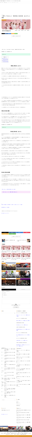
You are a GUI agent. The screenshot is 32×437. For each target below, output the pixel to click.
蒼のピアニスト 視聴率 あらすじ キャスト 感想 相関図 (23, 361)
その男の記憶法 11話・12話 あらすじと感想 (9, 355)
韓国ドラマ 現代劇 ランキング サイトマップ (12, 432)
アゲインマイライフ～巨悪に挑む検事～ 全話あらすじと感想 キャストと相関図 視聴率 (23, 369)
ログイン (17, 401)
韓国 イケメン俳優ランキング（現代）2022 (5, 433)
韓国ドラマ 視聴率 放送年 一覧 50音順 (26, 433)
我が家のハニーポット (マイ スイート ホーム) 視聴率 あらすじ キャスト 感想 (23, 357)
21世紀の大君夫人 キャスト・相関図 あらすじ (22, 340)
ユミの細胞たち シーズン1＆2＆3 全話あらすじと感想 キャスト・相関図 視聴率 (23, 381)
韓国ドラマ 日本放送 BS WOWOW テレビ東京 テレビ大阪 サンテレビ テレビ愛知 (12, 204)
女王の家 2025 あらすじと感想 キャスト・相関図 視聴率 (23, 417)
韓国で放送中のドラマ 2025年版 (5, 207)
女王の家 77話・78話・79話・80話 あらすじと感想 (22, 412)
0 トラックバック (23, 289)
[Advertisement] (16, 8)
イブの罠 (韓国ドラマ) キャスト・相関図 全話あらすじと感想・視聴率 (23, 365)
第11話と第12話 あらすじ (5, 60)
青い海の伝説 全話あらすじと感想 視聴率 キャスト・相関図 (23, 373)
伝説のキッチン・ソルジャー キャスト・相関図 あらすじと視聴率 (23, 350)
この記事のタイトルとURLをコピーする (16, 236)
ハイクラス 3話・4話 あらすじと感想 (8, 375)
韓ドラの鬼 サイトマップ (5, 414)
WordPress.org (18, 405)
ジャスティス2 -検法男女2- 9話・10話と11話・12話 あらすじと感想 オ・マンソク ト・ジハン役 (9, 369)
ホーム (5, 432)
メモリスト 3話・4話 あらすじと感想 (8, 372)
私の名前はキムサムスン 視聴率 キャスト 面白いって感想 (23, 377)
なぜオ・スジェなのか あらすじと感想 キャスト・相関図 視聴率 (23, 385)
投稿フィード (17, 402)
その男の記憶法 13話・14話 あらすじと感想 (9, 352)
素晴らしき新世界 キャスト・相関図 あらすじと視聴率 (22, 320)
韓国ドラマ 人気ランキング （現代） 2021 (22, 432)
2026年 (3, 263)
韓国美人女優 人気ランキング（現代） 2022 (15, 433)
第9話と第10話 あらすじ (5, 58)
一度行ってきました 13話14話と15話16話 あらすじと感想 (8, 189)
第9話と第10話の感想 (5, 59)
